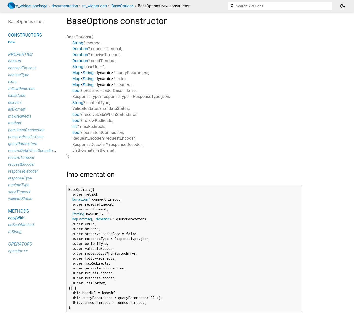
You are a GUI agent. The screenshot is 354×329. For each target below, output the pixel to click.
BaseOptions (122, 6)
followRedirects (21, 88)
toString (14, 231)
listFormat (16, 109)
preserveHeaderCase (26, 137)
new (11, 42)
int (74, 126)
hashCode (16, 95)
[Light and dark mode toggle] (343, 6)
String (77, 42)
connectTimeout (22, 68)
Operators (20, 244)
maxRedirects (19, 116)
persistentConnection (26, 130)
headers (15, 102)
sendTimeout (19, 192)
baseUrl (14, 61)
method (14, 123)
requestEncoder (21, 164)
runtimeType (18, 185)
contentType (18, 75)
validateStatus (20, 198)
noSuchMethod (21, 225)
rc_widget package (31, 6)
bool (76, 90)
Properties (20, 54)
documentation (65, 6)
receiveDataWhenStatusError (32, 150)
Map (76, 72)
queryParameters (22, 143)
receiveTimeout (21, 157)
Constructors (25, 35)
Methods (18, 211)
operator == (18, 251)
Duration (80, 48)
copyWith (16, 218)
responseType (20, 178)
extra (12, 81)
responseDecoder (23, 171)
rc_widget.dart (94, 6)
